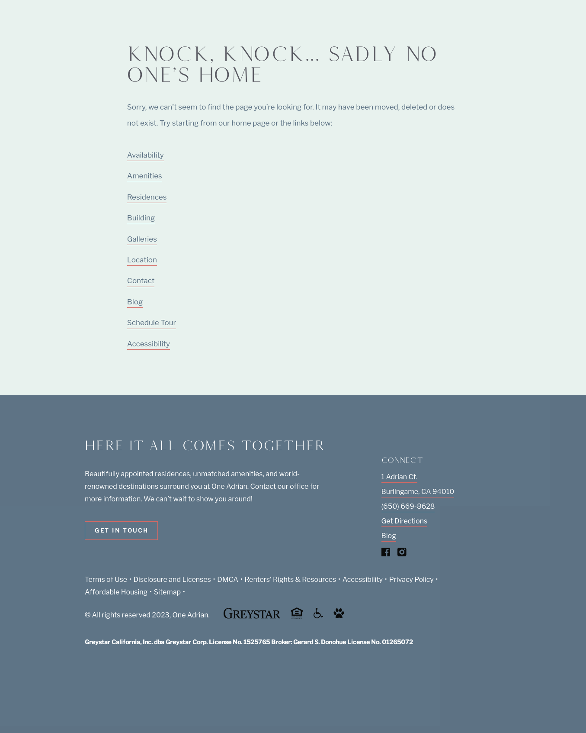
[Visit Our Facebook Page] (386, 554)
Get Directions (404, 521)
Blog (135, 301)
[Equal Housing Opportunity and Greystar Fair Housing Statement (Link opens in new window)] (297, 617)
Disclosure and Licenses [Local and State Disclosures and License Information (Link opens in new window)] (172, 579)
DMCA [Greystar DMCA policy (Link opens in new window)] (227, 579)
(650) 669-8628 (408, 506)
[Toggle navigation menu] (560, 24)
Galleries (142, 239)
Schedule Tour (151, 322)
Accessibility (148, 343)
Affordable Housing (116, 592)
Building (141, 217)
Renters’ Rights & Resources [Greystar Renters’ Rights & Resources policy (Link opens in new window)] (290, 579)
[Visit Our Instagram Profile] (402, 554)
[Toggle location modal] (27, 706)
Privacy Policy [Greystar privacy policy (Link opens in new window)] (411, 579)
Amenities (144, 175)
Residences (147, 197)
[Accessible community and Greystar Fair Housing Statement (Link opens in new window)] (318, 616)
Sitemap (167, 592)
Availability (145, 155)
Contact (140, 280)
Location (142, 259)
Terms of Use (106, 579)
